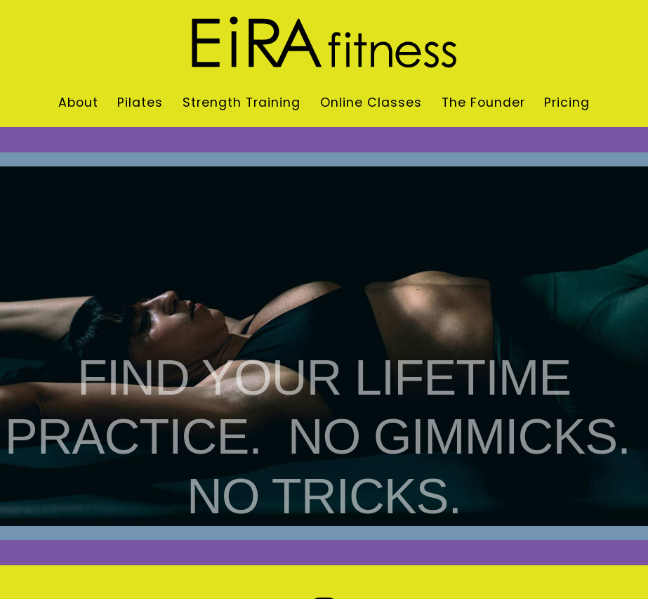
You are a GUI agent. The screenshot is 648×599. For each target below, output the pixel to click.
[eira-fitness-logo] (324, 21)
